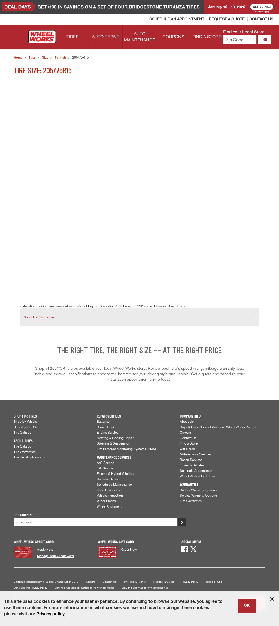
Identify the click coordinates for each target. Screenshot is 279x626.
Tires (32, 57)
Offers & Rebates (192, 465)
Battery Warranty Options (198, 490)
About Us (187, 421)
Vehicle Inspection (110, 495)
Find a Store (189, 443)
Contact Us (188, 438)
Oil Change (105, 468)
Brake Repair (106, 427)
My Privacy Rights (135, 581)
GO (264, 39)
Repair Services (191, 459)
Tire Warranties (24, 451)
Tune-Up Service (109, 490)
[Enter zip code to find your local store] (240, 39)
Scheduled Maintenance (114, 484)
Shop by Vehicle (25, 421)
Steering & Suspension (113, 443)
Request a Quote (163, 581)
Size (45, 57)
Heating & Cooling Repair (115, 438)
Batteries (103, 421)
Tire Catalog (22, 432)
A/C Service (105, 462)
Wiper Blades (106, 501)
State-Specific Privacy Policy (30, 587)
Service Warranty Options (198, 495)
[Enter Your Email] (95, 522)
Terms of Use (214, 581)
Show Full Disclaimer (39, 317)
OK (247, 606)
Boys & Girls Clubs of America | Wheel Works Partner (218, 427)
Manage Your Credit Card (55, 555)
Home (18, 57)
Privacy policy (50, 614)
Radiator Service (108, 479)
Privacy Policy (190, 581)
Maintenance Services (195, 454)
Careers (185, 432)
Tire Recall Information (30, 457)
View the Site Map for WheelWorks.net (145, 587)
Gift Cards (187, 448)
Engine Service (107, 432)
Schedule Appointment (196, 470)
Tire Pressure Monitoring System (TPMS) (126, 448)
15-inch (60, 57)
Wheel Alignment (109, 506)
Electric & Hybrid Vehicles (115, 473)
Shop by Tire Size (26, 427)
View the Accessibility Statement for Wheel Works (84, 587)
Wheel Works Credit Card (198, 476)
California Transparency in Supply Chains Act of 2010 (46, 581)
